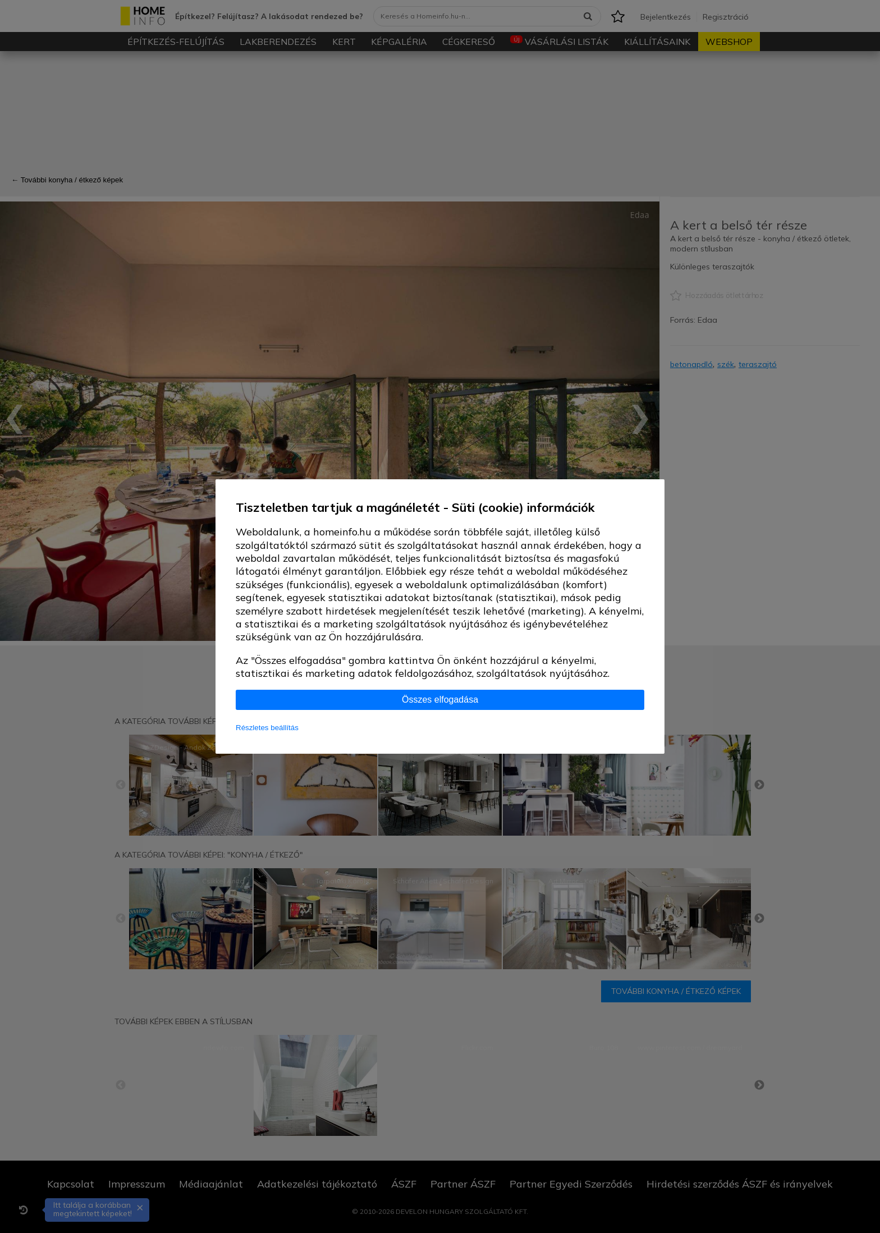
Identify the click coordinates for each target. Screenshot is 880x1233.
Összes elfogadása (440, 699)
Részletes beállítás (267, 727)
